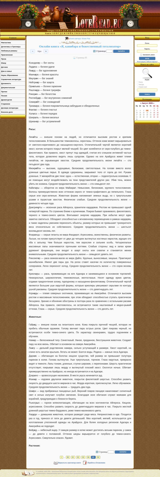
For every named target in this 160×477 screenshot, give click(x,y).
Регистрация (141, 61)
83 (83, 457)
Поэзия (4, 96)
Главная (12, 38)
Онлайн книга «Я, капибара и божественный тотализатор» (80, 46)
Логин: (147, 44)
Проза (3, 59)
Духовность (6, 83)
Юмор (3, 63)
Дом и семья (6, 71)
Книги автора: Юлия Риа (80, 39)
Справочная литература (11, 79)
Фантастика (6, 43)
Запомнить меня (147, 55)
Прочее (4, 92)
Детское (4, 67)
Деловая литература (9, 108)
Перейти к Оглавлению (96, 463)
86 (98, 457)
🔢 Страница (99, 51)
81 (73, 457)
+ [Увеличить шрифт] (45, 51)
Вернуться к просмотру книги (69, 463)
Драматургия (6, 100)
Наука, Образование (9, 75)
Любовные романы (9, 51)
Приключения (7, 55)
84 (88, 457)
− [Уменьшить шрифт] (32, 51)
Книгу (140, 82)
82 (78, 457)
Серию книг (142, 87)
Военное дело (7, 112)
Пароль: (147, 50)
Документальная (8, 88)
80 (68, 457)
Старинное (5, 104)
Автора (140, 84)
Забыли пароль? (152, 61)
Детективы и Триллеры (10, 47)
